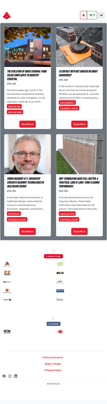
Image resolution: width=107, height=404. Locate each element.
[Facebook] (4, 375)
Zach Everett (67, 102)
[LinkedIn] (15, 375)
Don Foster (14, 106)
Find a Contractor (52, 357)
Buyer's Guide (53, 363)
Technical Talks (69, 108)
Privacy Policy (53, 369)
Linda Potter (67, 213)
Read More (28, 124)
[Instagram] (9, 375)
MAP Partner (15, 112)
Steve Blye (14, 213)
